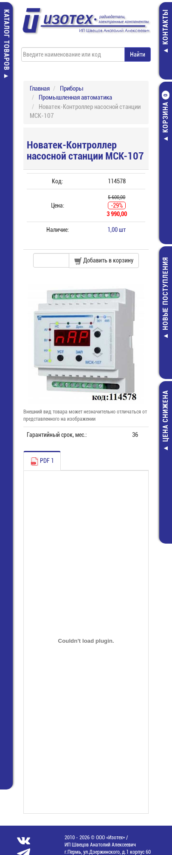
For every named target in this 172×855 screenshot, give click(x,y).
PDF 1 (42, 461)
